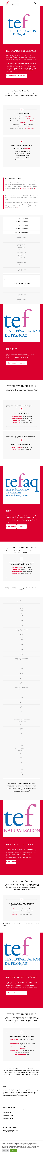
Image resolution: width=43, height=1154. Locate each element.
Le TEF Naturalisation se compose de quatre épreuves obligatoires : (21, 904)
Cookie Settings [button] (5, 1150)
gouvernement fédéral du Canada (23, 356)
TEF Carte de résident (25, 188)
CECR (26, 204)
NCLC (7, 207)
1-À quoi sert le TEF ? (21, 113)
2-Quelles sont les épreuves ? (21, 146)
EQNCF (17, 207)
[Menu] (38, 3)
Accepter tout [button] (13, 1150)
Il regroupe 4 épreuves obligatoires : (21, 1036)
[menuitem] (34, 3)
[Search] (34, 3)
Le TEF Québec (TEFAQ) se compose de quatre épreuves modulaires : (21, 563)
